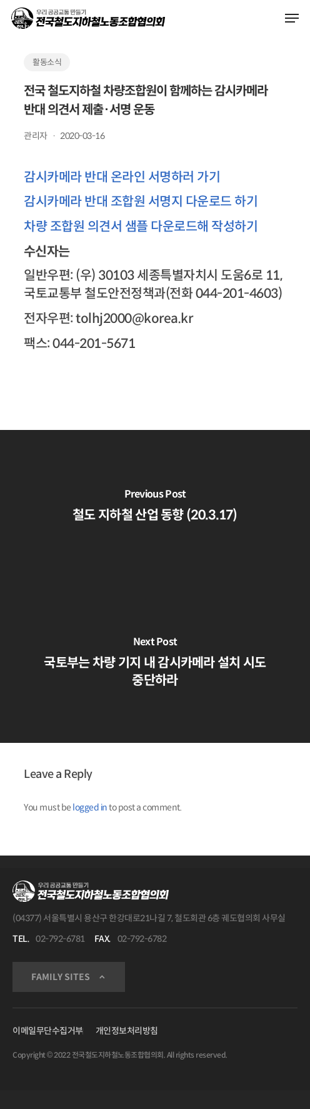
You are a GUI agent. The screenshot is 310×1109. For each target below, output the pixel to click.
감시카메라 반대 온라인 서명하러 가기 (122, 177)
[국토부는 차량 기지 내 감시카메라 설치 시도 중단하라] (155, 664)
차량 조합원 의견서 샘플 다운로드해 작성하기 (141, 226)
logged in (90, 807)
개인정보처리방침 (127, 1030)
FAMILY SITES (60, 977)
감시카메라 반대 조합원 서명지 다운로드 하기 (141, 201)
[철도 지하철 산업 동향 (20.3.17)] (155, 508)
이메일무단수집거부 (47, 1030)
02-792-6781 (60, 938)
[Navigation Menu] (292, 18)
